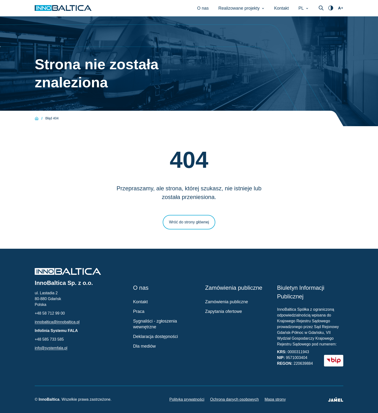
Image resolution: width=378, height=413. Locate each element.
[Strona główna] (37, 118)
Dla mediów (144, 346)
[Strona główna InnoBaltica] (63, 8)
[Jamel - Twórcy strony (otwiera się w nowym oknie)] (335, 399)
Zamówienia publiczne (226, 301)
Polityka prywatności (186, 399)
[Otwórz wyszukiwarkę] (321, 8)
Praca (138, 311)
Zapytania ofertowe (223, 311)
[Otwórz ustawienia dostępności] (331, 8)
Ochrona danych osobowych (234, 399)
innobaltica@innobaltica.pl (57, 322)
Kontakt (140, 301)
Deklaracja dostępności (155, 336)
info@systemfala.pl (51, 348)
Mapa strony (275, 399)
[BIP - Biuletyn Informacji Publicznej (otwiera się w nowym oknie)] (333, 361)
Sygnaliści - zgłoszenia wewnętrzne (155, 324)
